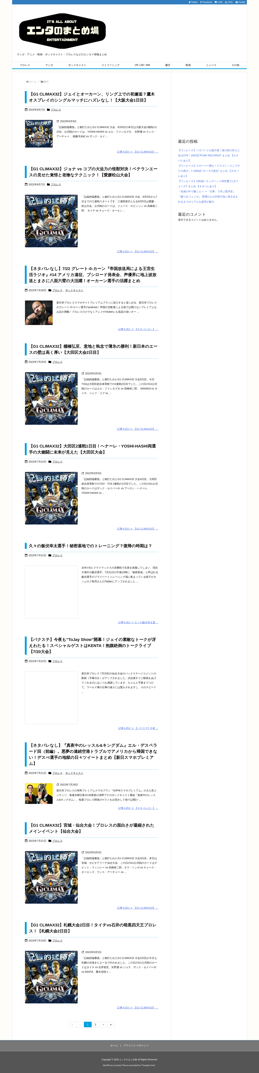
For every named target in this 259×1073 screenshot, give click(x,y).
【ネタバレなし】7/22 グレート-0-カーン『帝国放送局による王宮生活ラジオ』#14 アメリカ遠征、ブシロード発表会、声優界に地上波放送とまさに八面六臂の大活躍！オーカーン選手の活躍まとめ (92, 274)
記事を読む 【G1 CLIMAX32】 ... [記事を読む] (137, 151)
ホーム (32, 81)
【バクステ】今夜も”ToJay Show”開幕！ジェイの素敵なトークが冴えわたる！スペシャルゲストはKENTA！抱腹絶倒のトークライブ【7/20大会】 (92, 645)
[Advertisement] (209, 105)
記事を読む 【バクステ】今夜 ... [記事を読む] (138, 728)
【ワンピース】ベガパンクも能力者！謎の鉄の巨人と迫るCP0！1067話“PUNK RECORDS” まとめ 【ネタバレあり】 (209, 155)
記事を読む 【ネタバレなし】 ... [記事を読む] (138, 329)
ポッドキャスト (74, 290)
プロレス (56, 109)
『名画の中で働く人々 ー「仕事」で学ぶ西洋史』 (206, 191)
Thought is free (148, 1065)
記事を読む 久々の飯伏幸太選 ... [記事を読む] (138, 622)
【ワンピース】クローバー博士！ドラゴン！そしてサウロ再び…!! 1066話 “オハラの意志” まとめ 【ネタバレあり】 (209, 170)
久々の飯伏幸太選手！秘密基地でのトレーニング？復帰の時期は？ (90, 546)
